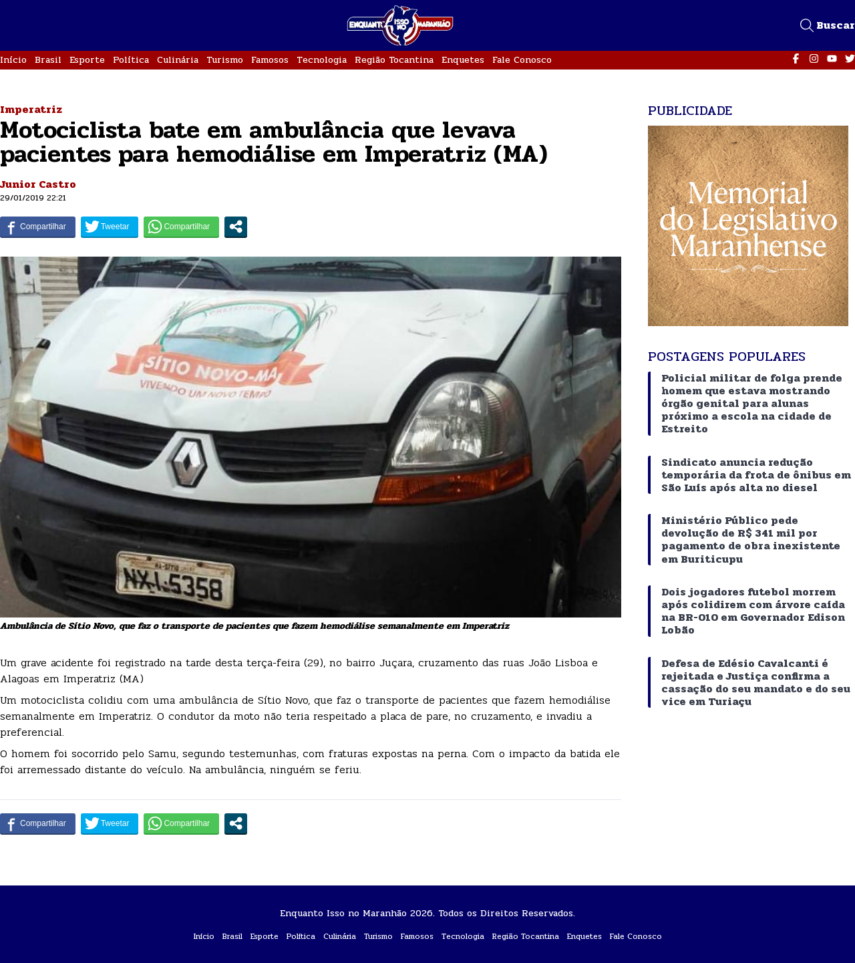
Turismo (224, 60)
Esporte (87, 60)
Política (131, 60)
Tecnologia (322, 60)
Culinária (177, 60)
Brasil (48, 60)
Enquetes (463, 60)
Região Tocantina (394, 60)
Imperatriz (31, 109)
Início (13, 60)
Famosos (270, 60)
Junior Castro (38, 184)
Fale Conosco (522, 60)
